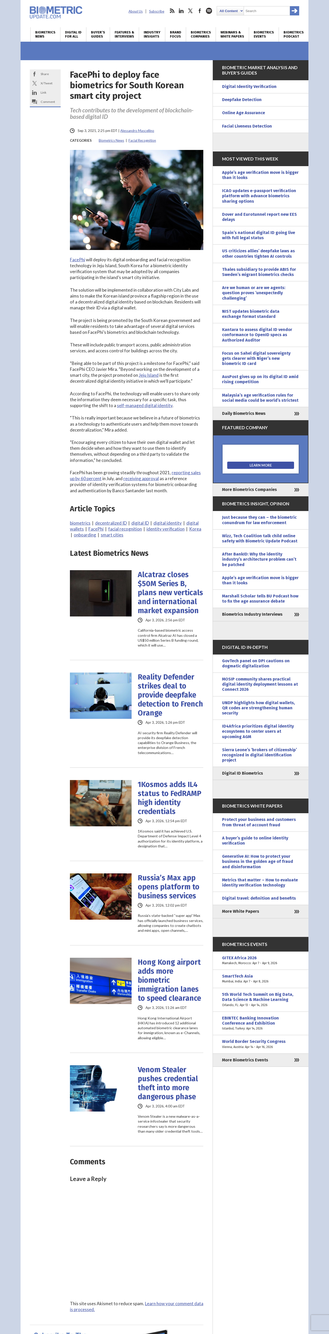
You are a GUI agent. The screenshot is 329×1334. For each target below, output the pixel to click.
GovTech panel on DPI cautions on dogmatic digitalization (256, 663)
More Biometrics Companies (249, 489)
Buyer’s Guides (98, 34)
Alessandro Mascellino (137, 131)
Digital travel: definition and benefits (259, 898)
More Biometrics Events (245, 1060)
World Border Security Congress (260, 1044)
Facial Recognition (142, 140)
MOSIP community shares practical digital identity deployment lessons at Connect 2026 (260, 684)
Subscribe (156, 11)
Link (43, 92)
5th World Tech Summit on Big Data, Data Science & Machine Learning (260, 1000)
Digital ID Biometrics (242, 773)
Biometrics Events (264, 34)
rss (172, 10)
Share (45, 74)
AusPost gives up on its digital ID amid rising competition (260, 379)
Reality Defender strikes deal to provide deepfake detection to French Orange (170, 695)
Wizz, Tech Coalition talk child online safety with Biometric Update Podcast (259, 538)
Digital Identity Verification (249, 86)
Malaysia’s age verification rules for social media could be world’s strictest (260, 398)
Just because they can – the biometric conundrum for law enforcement (259, 520)
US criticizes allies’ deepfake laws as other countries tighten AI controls (258, 253)
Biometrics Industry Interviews (252, 614)
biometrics (80, 523)
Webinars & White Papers (232, 34)
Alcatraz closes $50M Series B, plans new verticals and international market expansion (170, 592)
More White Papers (240, 911)
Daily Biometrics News (244, 413)
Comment (48, 102)
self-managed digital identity (144, 405)
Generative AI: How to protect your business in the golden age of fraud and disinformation (257, 861)
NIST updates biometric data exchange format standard (250, 314)
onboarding (85, 535)
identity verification (166, 529)
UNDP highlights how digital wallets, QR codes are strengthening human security (258, 707)
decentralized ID (111, 523)
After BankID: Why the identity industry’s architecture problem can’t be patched (259, 559)
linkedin (181, 10)
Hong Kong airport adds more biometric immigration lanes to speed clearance (169, 980)
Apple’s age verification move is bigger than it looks (260, 175)
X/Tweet (46, 83)
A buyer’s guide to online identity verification (255, 841)
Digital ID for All (73, 34)
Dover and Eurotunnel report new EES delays (259, 217)
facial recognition (125, 529)
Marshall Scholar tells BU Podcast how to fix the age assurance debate (260, 599)
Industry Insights (152, 34)
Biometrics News (45, 34)
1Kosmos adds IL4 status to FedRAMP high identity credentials (169, 798)
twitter (190, 10)
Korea (195, 529)
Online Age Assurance (243, 112)
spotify (209, 10)
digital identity (167, 523)
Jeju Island (149, 375)
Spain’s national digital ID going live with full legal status (258, 235)
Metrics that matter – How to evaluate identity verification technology (260, 883)
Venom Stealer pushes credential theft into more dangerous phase (168, 1083)
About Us (136, 11)
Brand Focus (175, 34)
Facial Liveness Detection (247, 126)
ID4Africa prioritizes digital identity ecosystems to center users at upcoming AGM (258, 731)
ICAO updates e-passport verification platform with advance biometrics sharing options (259, 195)
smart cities (112, 535)
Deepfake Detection (242, 99)
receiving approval (141, 478)
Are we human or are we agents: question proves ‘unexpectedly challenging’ (253, 292)
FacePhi (77, 259)
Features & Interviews (124, 34)
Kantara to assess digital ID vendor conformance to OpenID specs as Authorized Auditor (257, 334)
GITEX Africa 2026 (260, 960)
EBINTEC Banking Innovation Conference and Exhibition (260, 1023)
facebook (199, 10)
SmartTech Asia (260, 979)
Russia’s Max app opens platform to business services (168, 886)
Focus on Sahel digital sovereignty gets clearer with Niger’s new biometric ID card (256, 358)
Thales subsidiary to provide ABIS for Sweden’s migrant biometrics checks (259, 272)
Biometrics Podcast (294, 34)
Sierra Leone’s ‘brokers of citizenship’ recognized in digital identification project (259, 755)
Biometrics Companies (201, 34)
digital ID (140, 523)
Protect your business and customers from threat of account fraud (259, 822)
